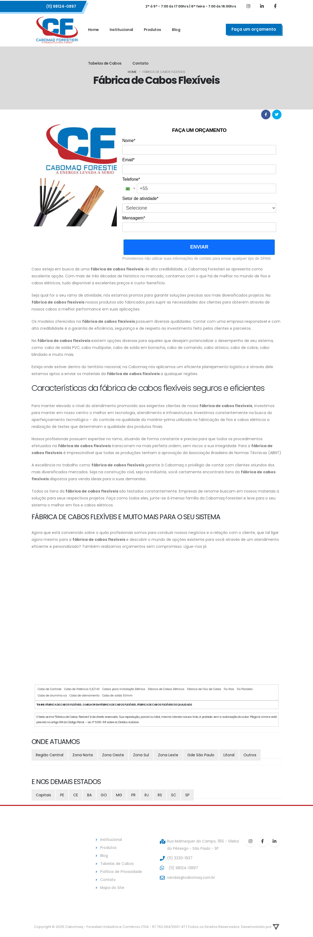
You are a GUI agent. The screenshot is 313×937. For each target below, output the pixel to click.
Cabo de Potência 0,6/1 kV (82, 689)
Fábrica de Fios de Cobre (204, 689)
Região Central (49, 755)
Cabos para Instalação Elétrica (123, 689)
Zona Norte (82, 755)
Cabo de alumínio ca (52, 696)
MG (119, 795)
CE (75, 795)
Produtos (152, 29)
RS (160, 795)
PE (62, 795)
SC (173, 795)
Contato (140, 63)
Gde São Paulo (200, 755)
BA (89, 795)
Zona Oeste (113, 755)
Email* (128, 160)
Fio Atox (229, 689)
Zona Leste (168, 755)
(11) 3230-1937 (180, 857)
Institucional (121, 29)
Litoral (228, 755)
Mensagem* (133, 218)
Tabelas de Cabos (105, 63)
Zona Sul (141, 755)
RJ (147, 795)
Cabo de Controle (49, 689)
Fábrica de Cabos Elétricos (166, 689)
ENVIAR (199, 247)
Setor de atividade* (140, 198)
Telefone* (131, 179)
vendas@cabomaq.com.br (192, 876)
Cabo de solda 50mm (117, 696)
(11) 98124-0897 (61, 6)
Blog (176, 29)
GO (104, 795)
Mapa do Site (112, 886)
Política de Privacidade (121, 870)
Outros (250, 755)
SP (187, 795)
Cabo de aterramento (84, 696)
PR (133, 795)
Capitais (43, 795)
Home (93, 29)
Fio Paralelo (245, 689)
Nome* (128, 140)
